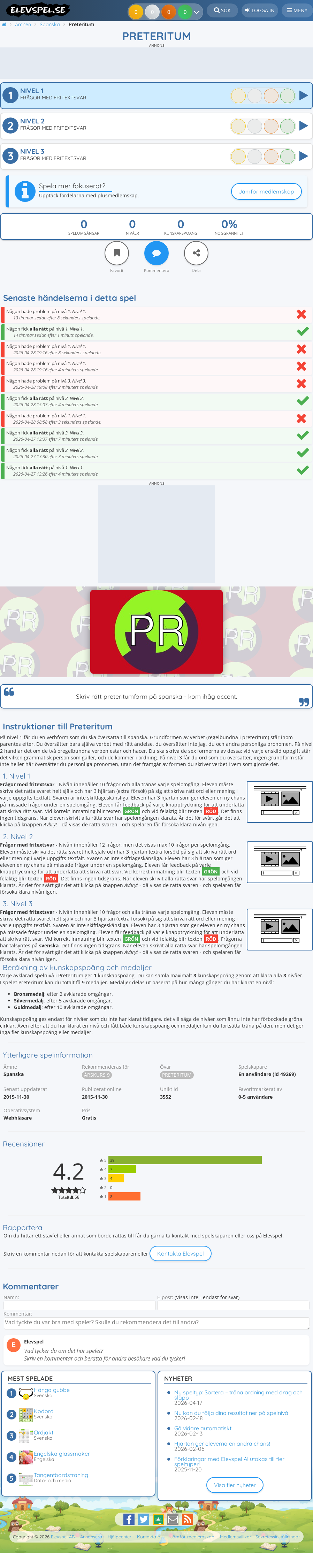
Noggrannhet (229, 233)
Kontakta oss (151, 1536)
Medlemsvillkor (235, 1536)
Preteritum (177, 1074)
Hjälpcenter (119, 1536)
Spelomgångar (83, 233)
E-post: (165, 1297)
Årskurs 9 (97, 1074)
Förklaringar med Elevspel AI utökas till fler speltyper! (229, 1461)
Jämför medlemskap (266, 191)
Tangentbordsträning (61, 1474)
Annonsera (91, 1536)
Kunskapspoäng (180, 233)
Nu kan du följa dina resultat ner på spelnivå (231, 1412)
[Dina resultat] (198, 11)
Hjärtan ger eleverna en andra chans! (222, 1443)
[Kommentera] (156, 253)
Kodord (44, 1411)
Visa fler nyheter (235, 1485)
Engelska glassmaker (62, 1453)
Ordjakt (43, 1432)
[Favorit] (117, 253)
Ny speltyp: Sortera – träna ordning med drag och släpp (238, 1395)
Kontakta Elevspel (180, 1253)
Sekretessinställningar (277, 1536)
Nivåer (132, 233)
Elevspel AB (63, 1536)
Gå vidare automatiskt (202, 1428)
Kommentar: (17, 1313)
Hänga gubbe (52, 1389)
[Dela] (196, 253)
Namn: (11, 1297)
